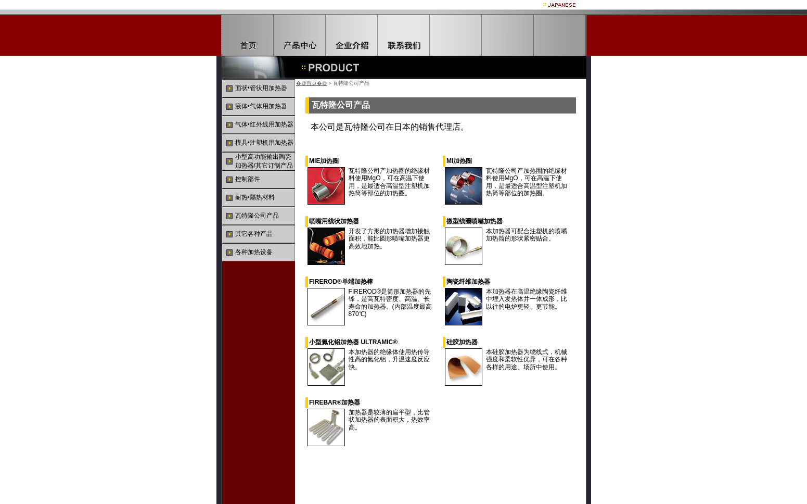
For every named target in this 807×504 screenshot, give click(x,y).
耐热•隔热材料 (255, 197)
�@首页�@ (311, 83)
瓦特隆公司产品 (257, 215)
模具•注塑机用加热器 (264, 142)
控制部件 (247, 179)
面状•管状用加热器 (261, 88)
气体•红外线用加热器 (264, 124)
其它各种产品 (254, 233)
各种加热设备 (254, 252)
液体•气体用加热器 (261, 106)
